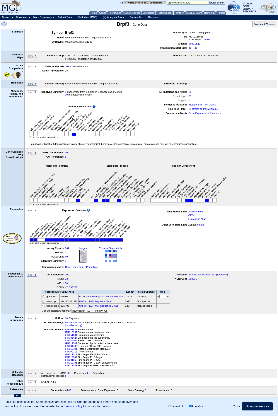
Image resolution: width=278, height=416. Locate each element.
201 (67, 66)
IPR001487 (71, 329)
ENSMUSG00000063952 (202, 274)
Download (21, 17)
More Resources (42, 17)
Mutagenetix (195, 104)
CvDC (213, 104)
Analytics (196, 406)
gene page (194, 43)
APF (206, 104)
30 (66, 152)
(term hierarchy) (73, 325)
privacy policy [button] (73, 406)
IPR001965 (71, 360)
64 (54, 373)
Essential (175, 406)
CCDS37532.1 (73, 287)
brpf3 (201, 224)
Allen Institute (195, 211)
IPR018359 (71, 332)
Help (10, 12)
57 (66, 252)
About (4, 12)
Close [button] (236, 406)
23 (66, 278)
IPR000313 (71, 351)
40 (69, 390)
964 (67, 248)
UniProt (83, 305)
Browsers (153, 17)
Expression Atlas (197, 219)
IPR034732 (71, 346)
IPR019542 (71, 343)
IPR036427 (71, 337)
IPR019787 (71, 357)
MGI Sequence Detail (112, 296)
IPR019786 (71, 362)
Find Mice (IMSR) (87, 17)
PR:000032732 (73, 322)
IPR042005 (71, 340)
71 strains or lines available (203, 109)
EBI (91, 305)
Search (6, 17)
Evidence (222, 274)
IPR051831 (71, 335)
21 (190, 96)
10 (66, 94)
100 (67, 274)
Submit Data (65, 17)
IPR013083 (71, 365)
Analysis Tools (113, 17)
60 (66, 256)
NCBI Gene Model (89, 296)
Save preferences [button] (257, 406)
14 (66, 283)
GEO (191, 215)
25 (190, 92)
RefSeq (83, 301)
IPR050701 (71, 348)
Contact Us (136, 17)
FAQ (16, 12)
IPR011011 (71, 354)
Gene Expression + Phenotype (205, 113)
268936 (206, 39)
